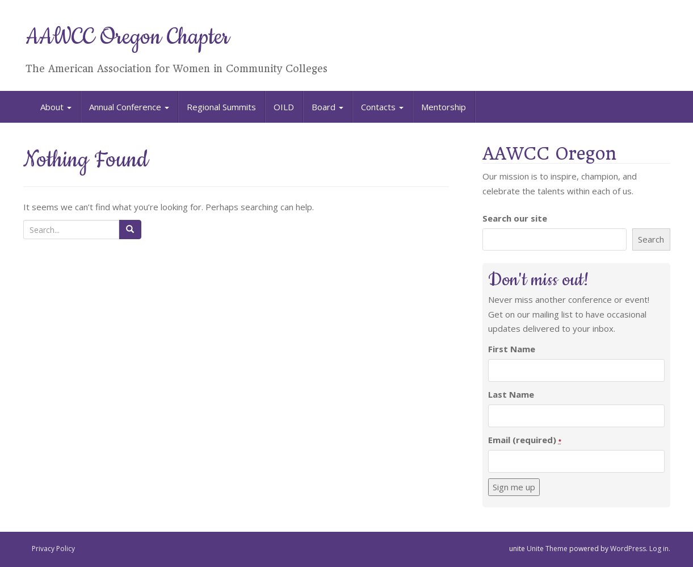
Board (327, 106)
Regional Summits (221, 106)
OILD (284, 106)
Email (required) (524, 439)
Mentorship (443, 106)
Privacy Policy (53, 548)
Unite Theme (547, 548)
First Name (511, 349)
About (56, 106)
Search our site (514, 218)
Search (651, 239)
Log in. (659, 548)
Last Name (511, 394)
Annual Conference (129, 106)
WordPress (628, 548)
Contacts (382, 106)
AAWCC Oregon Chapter (127, 37)
